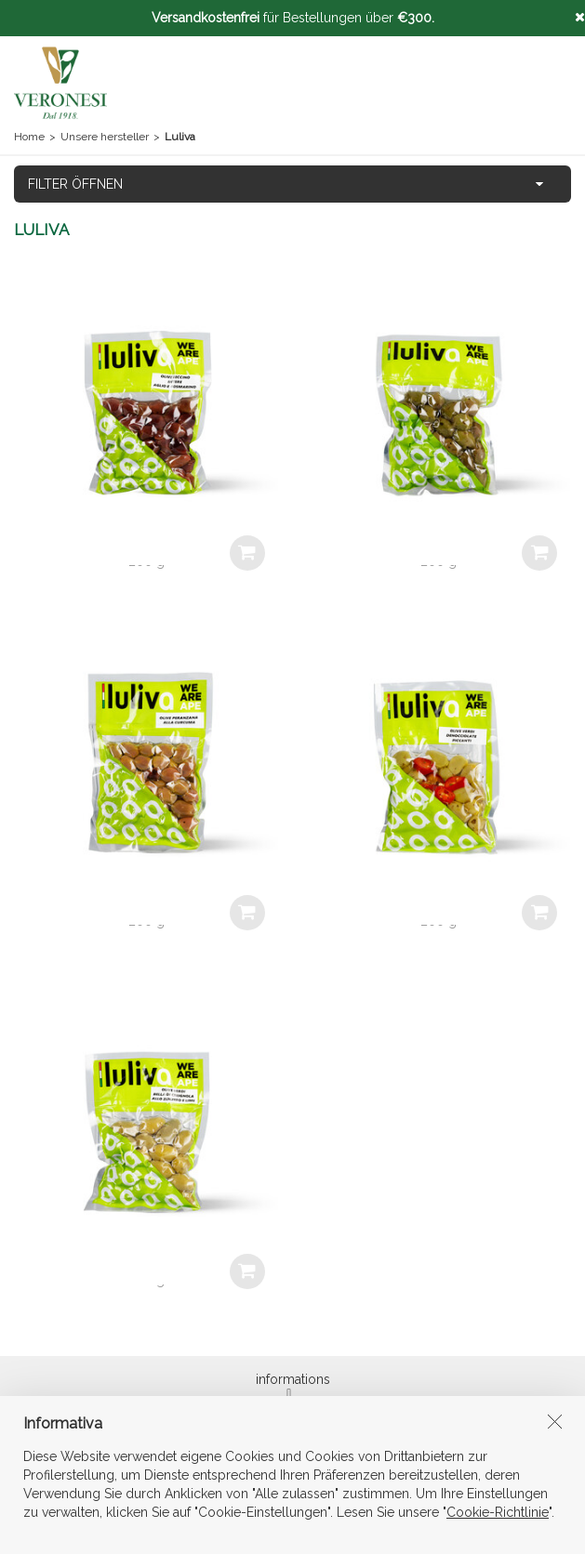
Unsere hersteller (104, 136)
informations (293, 1386)
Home (29, 136)
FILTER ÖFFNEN (75, 184)
